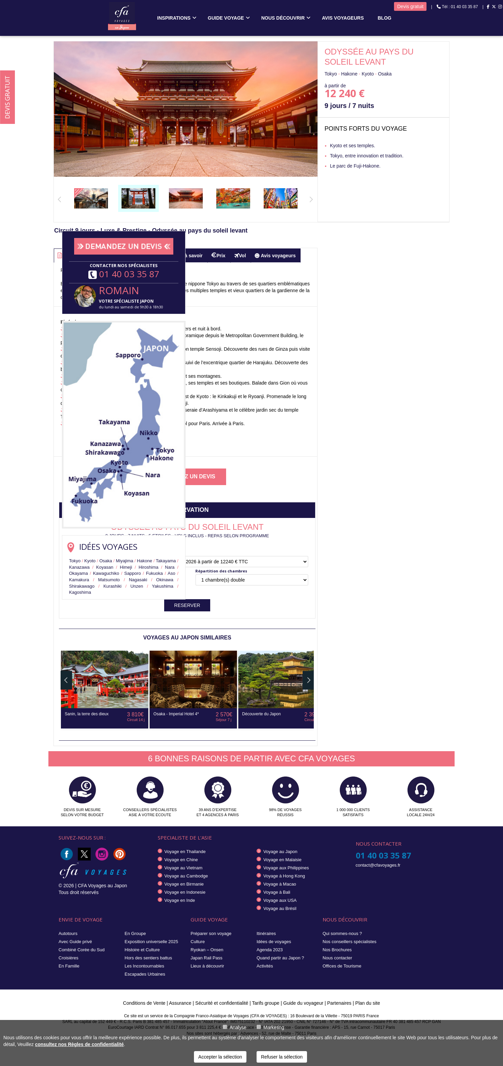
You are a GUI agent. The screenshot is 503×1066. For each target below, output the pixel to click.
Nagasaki (138, 579)
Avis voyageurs (343, 18)
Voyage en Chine (181, 859)
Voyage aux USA (280, 900)
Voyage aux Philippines (286, 867)
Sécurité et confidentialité (221, 1003)
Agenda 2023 (270, 949)
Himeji (126, 567)
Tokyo (75, 560)
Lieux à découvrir (207, 966)
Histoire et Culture (142, 949)
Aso (171, 573)
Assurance (181, 1003)
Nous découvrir (283, 18)
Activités (265, 966)
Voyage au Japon (280, 851)
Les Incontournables (144, 966)
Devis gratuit (410, 6)
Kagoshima (80, 592)
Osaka (105, 560)
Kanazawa (79, 567)
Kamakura (79, 579)
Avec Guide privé (75, 941)
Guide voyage (226, 18)
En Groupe (135, 933)
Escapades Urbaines (145, 974)
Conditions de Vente (144, 1003)
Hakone (144, 560)
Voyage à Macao (279, 884)
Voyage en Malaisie (282, 859)
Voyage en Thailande (185, 851)
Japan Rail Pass (206, 957)
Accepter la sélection (220, 1057)
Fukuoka (154, 573)
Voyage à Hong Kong (284, 875)
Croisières (69, 957)
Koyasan (104, 567)
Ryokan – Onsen (207, 949)
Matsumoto (109, 579)
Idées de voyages (274, 941)
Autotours (68, 933)
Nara (169, 567)
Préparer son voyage (211, 933)
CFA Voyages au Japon (102, 885)
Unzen (136, 586)
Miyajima (124, 560)
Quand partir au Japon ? (280, 957)
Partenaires (340, 1003)
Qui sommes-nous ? (342, 933)
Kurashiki (112, 586)
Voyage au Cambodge (186, 875)
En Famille (69, 966)
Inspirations (174, 18)
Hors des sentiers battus (148, 957)
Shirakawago (81, 586)
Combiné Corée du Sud (82, 949)
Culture (198, 941)
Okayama (78, 573)
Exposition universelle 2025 (151, 941)
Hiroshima (148, 567)
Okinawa (164, 579)
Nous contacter (337, 957)
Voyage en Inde (180, 900)
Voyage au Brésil (280, 908)
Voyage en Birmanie (184, 884)
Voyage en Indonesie (185, 892)
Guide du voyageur (303, 1003)
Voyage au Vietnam (184, 867)
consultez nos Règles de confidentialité (79, 1044)
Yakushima (162, 586)
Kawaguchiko (106, 573)
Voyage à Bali (276, 892)
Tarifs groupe (265, 1003)
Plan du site (367, 1003)
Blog (384, 18)
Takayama (166, 560)
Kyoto (89, 560)
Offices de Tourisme (342, 966)
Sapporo (132, 573)
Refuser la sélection (282, 1057)
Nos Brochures (337, 949)
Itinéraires (266, 933)
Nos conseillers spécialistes (349, 941)
